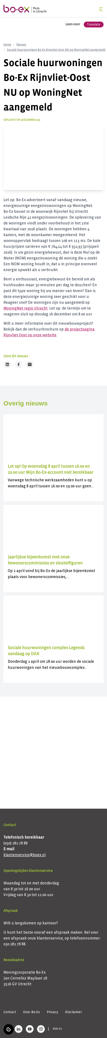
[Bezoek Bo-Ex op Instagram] (41, 1029)
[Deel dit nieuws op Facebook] (18, 364)
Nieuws (21, 44)
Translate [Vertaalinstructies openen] (93, 24)
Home (7, 44)
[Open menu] (101, 9)
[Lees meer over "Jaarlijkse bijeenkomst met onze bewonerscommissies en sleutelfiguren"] (53, 560)
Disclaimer (73, 1012)
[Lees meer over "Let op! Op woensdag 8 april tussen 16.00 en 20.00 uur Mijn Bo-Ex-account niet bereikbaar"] (53, 469)
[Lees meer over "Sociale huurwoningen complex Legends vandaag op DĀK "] (53, 651)
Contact (9, 1012)
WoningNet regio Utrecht (25, 308)
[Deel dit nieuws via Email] (30, 364)
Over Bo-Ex (31, 1012)
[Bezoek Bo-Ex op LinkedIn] (18, 1029)
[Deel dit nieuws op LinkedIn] (7, 364)
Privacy (52, 1012)
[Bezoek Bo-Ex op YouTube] (30, 1029)
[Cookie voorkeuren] (8, 1029)
